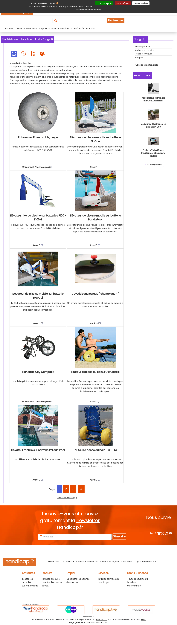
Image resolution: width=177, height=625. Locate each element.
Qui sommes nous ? (146, 561)
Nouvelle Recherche (20, 63)
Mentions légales (110, 561)
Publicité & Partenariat (87, 561)
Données (127, 561)
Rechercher (115, 20)
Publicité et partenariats (146, 65)
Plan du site (53, 561)
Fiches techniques (143, 53)
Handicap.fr (101, 619)
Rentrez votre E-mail (26, 536)
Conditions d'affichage (67, 497)
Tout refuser (122, 3)
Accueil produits (142, 46)
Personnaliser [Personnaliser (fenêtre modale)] (141, 3)
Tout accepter (104, 3)
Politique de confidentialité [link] (88, 9)
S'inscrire (119, 536)
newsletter (88, 520)
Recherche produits (144, 50)
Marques (139, 57)
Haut (143, 619)
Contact (67, 561)
